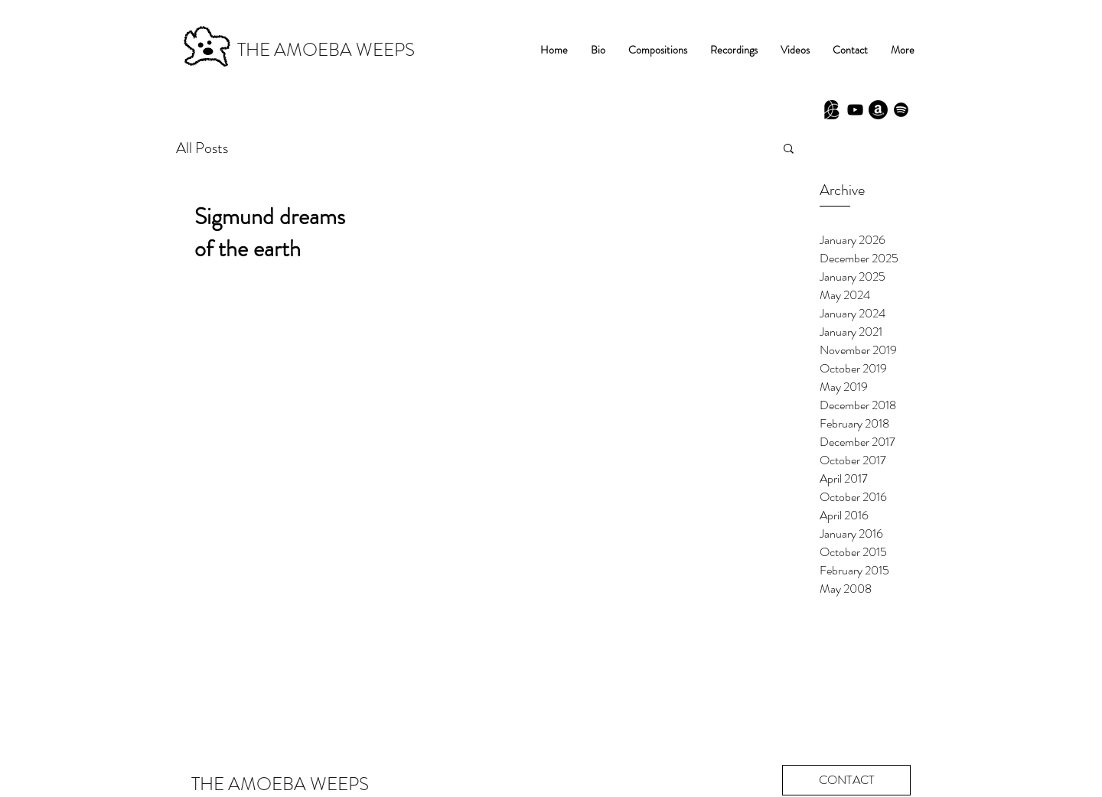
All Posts (202, 148)
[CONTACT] (846, 780)
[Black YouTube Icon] (855, 109)
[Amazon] (878, 109)
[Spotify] (901, 109)
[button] (788, 150)
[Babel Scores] (832, 109)
